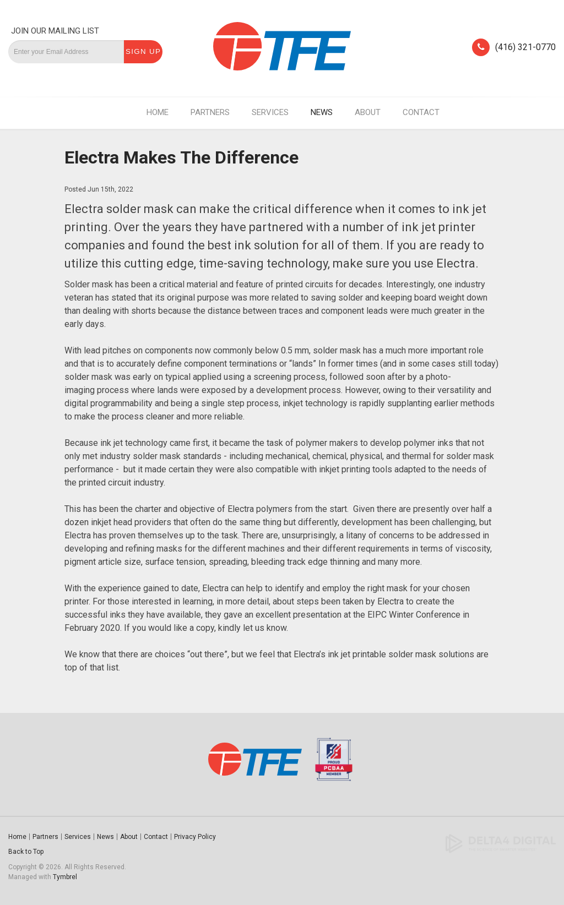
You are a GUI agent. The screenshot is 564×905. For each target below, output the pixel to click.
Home (158, 112)
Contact (421, 112)
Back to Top (26, 851)
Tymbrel (65, 877)
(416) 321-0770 (525, 47)
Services (270, 112)
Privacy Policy (195, 837)
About (368, 112)
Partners (210, 112)
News (322, 112)
